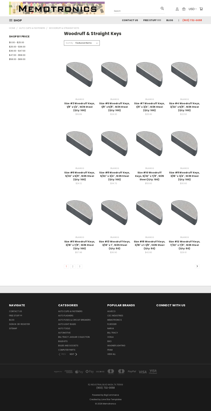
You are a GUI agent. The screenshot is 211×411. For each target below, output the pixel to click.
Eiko (109, 341)
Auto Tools (64, 328)
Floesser (112, 324)
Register (25, 324)
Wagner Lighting (116, 345)
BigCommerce (111, 395)
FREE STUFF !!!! (152, 20)
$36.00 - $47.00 (17, 50)
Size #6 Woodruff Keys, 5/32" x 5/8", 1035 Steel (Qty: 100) (79, 176)
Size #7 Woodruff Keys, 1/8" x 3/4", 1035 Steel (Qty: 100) (149, 107)
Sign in (13, 324)
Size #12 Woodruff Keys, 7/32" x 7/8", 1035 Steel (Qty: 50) (184, 245)
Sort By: (70, 42)
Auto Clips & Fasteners (70, 311)
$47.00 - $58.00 (17, 55)
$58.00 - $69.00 (17, 59)
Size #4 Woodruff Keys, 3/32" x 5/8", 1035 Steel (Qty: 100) (184, 107)
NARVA (110, 328)
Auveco (111, 311)
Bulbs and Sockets (68, 345)
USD (193, 9)
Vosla (110, 337)
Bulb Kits (63, 341)
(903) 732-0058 (192, 20)
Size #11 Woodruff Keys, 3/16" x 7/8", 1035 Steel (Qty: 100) (79, 245)
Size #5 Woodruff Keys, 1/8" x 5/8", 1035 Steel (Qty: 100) (114, 107)
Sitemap (13, 328)
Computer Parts (66, 349)
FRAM (110, 349)
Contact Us (130, 20)
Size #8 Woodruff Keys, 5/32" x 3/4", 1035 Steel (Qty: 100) (114, 176)
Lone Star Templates (111, 399)
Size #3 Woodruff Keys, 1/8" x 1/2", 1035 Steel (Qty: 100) (79, 107)
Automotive (64, 332)
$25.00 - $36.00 (17, 46)
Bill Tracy (112, 332)
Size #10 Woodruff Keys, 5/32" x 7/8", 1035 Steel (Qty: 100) (149, 176)
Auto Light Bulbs (67, 324)
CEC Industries (115, 315)
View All (111, 354)
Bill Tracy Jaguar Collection (74, 337)
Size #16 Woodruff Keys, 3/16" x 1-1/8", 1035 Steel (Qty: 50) (149, 245)
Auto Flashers (65, 315)
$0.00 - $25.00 (16, 42)
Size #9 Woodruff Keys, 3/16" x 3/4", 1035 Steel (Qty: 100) (184, 176)
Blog (169, 20)
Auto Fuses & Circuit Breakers (74, 319)
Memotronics (114, 319)
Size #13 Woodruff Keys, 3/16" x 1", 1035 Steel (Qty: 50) (114, 245)
